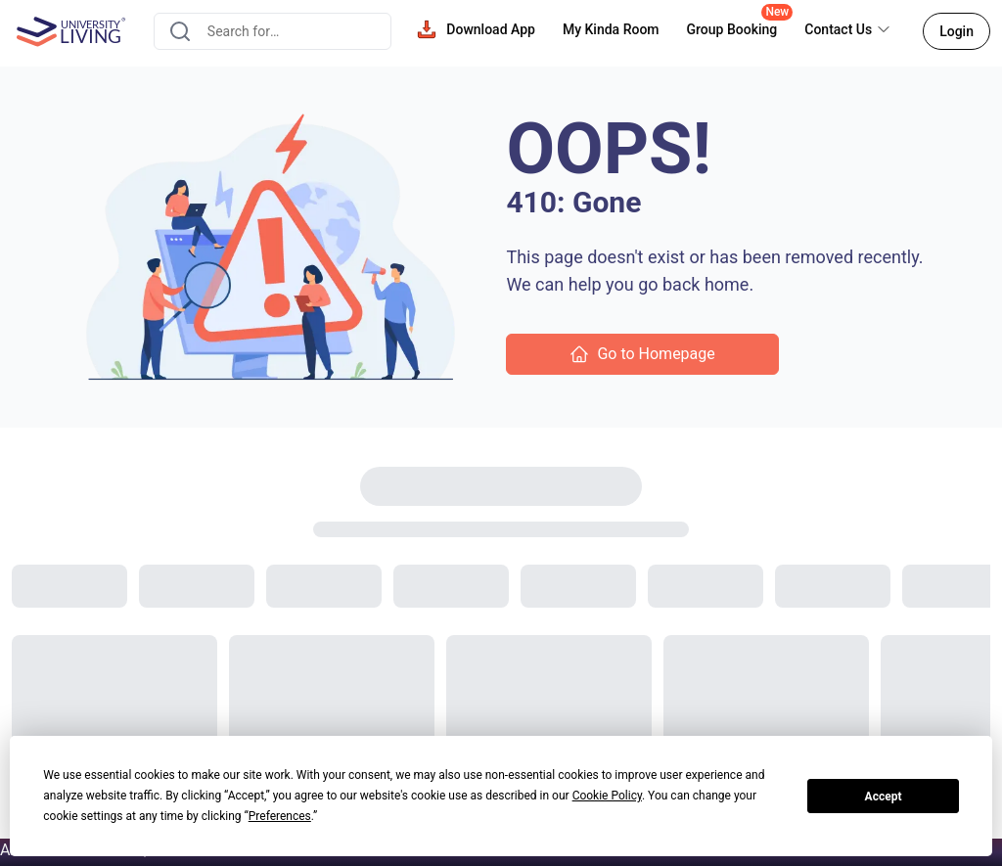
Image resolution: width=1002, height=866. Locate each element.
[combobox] (272, 31)
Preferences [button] (280, 816)
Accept (883, 796)
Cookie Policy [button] (607, 795)
